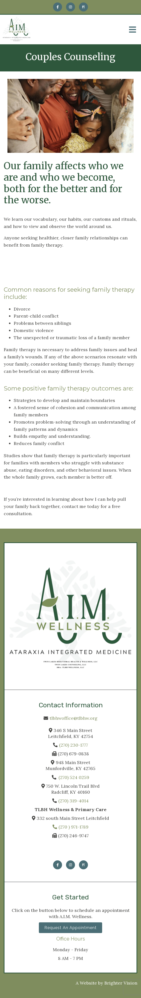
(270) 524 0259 (74, 777)
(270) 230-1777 (73, 745)
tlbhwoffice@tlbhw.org (73, 718)
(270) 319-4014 (73, 801)
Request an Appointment (70, 927)
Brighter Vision (120, 983)
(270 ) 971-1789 (70, 827)
